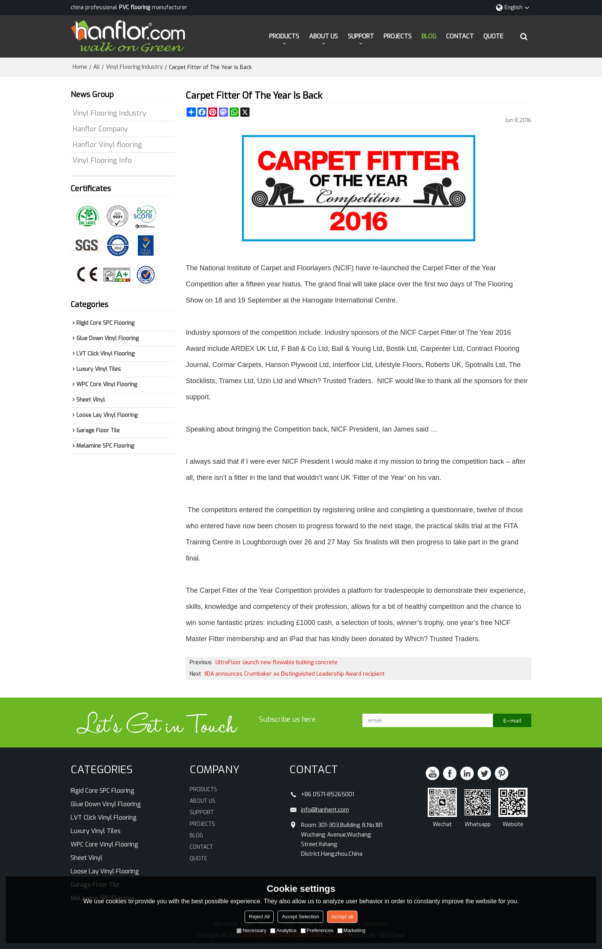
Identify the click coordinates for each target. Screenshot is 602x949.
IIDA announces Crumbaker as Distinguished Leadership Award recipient (295, 674)
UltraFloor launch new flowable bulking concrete (276, 662)
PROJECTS (398, 36)
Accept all (342, 916)
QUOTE (493, 36)
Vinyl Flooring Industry (134, 67)
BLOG (429, 36)
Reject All (259, 916)
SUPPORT (361, 36)
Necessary (251, 930)
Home (80, 67)
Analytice (283, 930)
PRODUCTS (284, 36)
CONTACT (460, 36)
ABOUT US (323, 36)
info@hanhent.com (325, 809)
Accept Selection (300, 916)
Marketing (351, 930)
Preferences (317, 930)
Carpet (210, 590)
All (96, 67)
